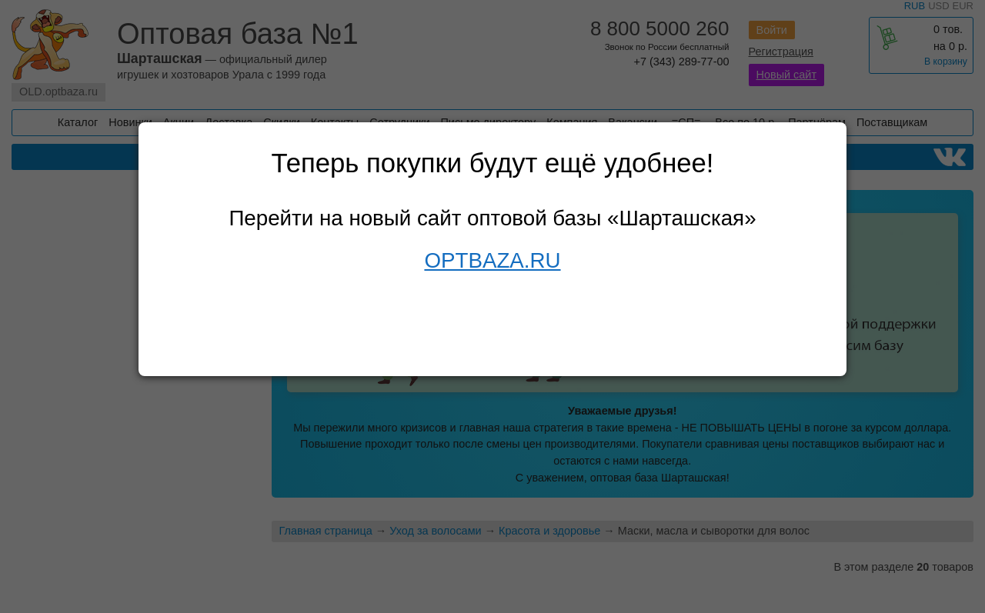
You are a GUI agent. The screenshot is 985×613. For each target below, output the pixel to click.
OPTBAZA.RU (492, 260)
